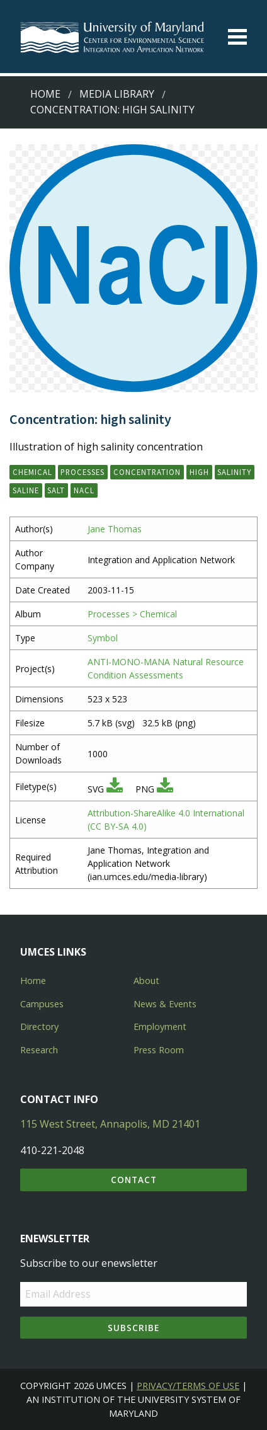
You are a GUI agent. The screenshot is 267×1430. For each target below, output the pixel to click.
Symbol (103, 638)
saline (26, 490)
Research (39, 1050)
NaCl (84, 490)
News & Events (165, 1004)
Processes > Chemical (132, 614)
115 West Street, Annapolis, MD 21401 (110, 1124)
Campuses (42, 1004)
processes (82, 472)
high (199, 472)
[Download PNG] (165, 789)
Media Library (116, 94)
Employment (160, 1026)
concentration (147, 472)
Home (45, 94)
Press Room (159, 1050)
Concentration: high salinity (112, 110)
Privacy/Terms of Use (188, 1386)
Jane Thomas (115, 529)
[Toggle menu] (237, 37)
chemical (32, 472)
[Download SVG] (114, 789)
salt (56, 490)
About (146, 981)
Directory (39, 1026)
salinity (234, 472)
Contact (134, 1180)
